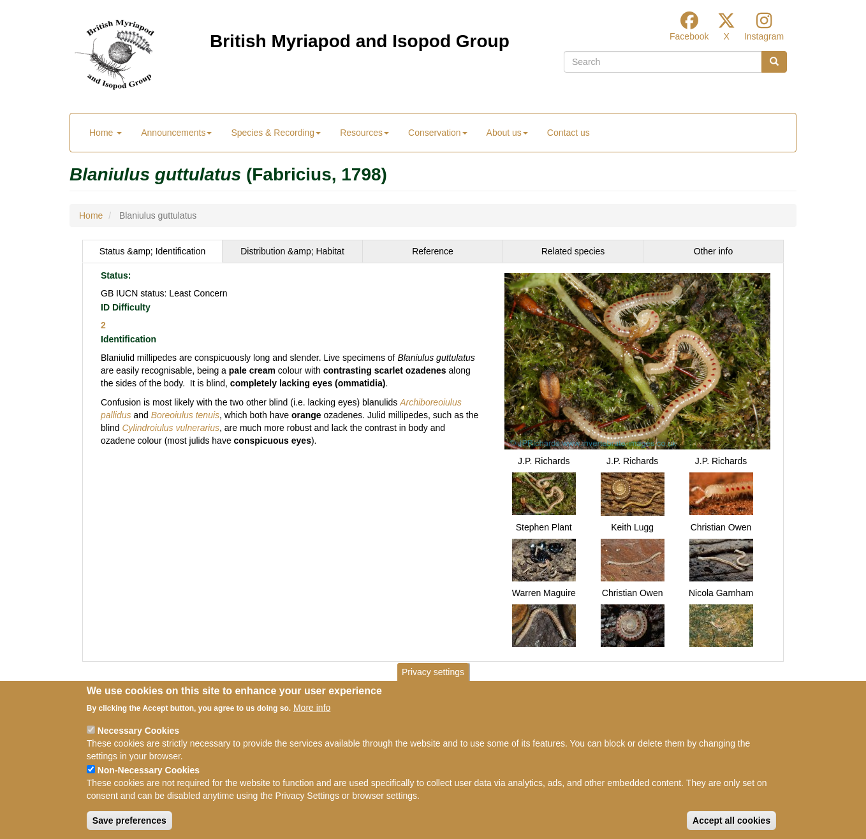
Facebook (689, 36)
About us (507, 133)
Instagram (764, 36)
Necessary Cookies (138, 731)
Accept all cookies (731, 820)
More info (311, 708)
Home (105, 133)
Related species (573, 251)
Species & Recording (276, 133)
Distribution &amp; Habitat (292, 251)
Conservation (437, 133)
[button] (637, 360)
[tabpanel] (433, 462)
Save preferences (129, 820)
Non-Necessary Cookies (149, 770)
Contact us (568, 133)
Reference (432, 251)
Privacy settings (433, 672)
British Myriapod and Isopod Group (360, 41)
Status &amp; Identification (152, 251)
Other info (713, 251)
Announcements (176, 133)
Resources (364, 133)
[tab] (152, 251)
